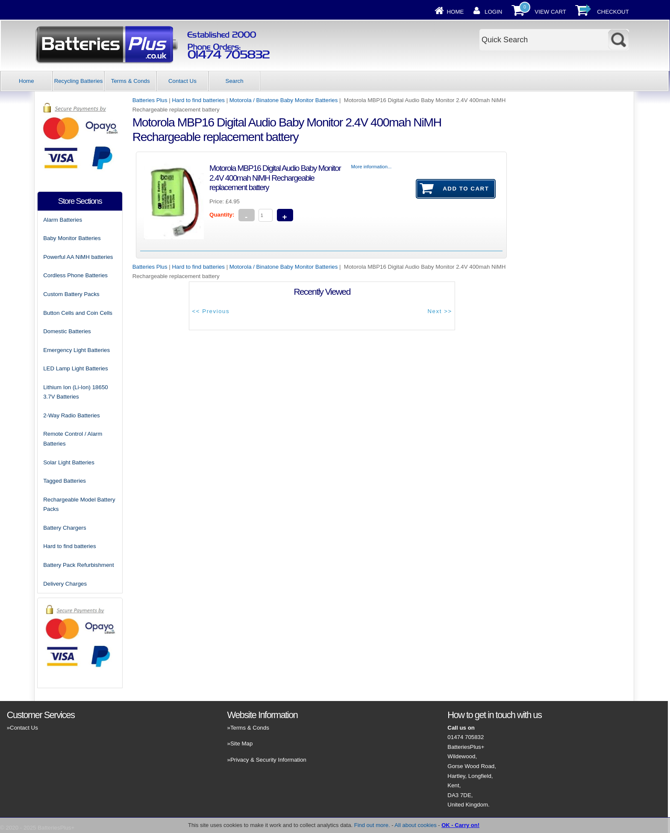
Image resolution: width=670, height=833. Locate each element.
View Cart (550, 12)
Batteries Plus (150, 100)
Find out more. (372, 825)
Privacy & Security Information (268, 760)
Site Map (241, 743)
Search (235, 81)
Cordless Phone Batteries (75, 275)
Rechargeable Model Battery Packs (79, 504)
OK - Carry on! (460, 825)
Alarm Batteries (62, 220)
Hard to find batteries (198, 100)
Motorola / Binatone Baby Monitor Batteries (283, 100)
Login (493, 12)
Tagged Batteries (64, 481)
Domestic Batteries (67, 331)
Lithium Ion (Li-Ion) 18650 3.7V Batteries (75, 392)
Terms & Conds (130, 81)
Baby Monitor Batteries (72, 238)
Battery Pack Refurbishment (78, 565)
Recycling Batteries (78, 81)
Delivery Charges (65, 584)
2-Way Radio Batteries (71, 415)
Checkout (613, 12)
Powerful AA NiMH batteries (78, 257)
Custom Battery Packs (71, 294)
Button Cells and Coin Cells (77, 313)
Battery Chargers (64, 528)
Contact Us (182, 81)
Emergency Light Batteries (76, 350)
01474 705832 (465, 737)
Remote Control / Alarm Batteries (72, 439)
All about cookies (415, 825)
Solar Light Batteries (68, 462)
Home (455, 12)
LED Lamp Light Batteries (75, 368)
